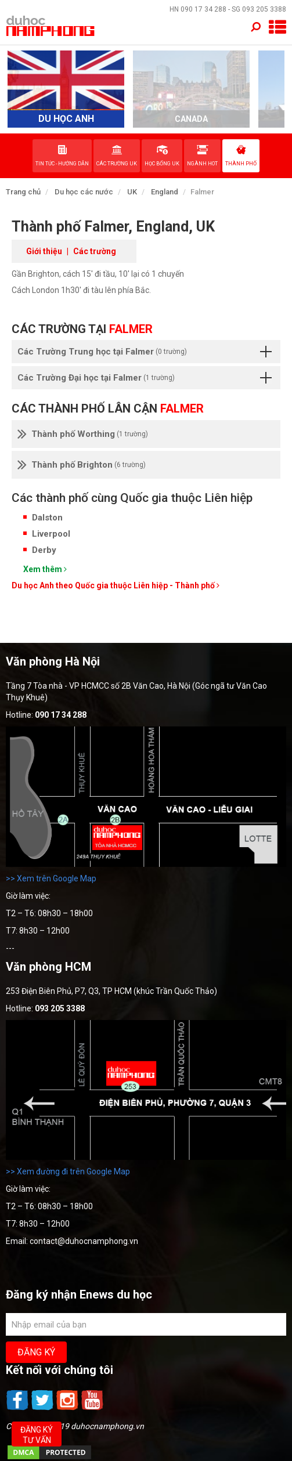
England (164, 191)
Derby (44, 550)
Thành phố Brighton (81, 465)
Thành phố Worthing (82, 434)
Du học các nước (84, 191)
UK (132, 191)
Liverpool (51, 534)
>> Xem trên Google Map (51, 878)
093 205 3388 (264, 9)
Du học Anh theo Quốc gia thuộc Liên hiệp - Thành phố (115, 585)
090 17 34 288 (203, 9)
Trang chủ (23, 191)
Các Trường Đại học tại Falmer (144, 378)
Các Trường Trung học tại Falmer (144, 351)
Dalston (47, 517)
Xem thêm (45, 569)
